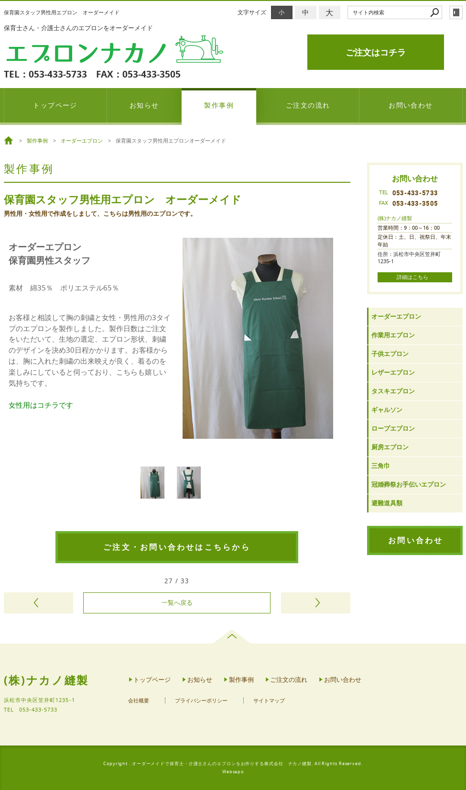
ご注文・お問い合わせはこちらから (176, 547)
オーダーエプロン (396, 316)
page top (233, 636)
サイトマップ (269, 700)
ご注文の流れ (308, 105)
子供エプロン (390, 354)
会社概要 (138, 700)
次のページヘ (315, 602)
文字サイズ (252, 12)
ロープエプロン (393, 428)
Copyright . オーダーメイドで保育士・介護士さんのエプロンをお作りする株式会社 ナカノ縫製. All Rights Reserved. (233, 764)
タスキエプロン (393, 391)
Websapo (233, 772)
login (456, 12)
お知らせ (144, 105)
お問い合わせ (411, 105)
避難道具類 (386, 503)
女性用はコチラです (41, 405)
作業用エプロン (393, 335)
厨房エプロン (390, 447)
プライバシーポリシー (201, 700)
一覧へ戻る (177, 603)
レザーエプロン (393, 372)
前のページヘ (38, 602)
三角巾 (380, 466)
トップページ (55, 105)
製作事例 (219, 105)
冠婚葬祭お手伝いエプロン (408, 484)
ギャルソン (386, 410)
